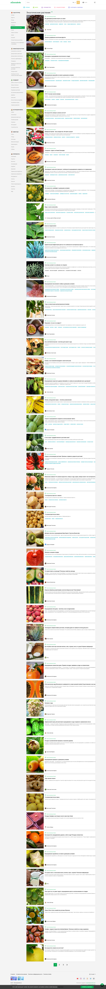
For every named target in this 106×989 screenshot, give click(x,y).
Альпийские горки (15, 102)
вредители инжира (68, 118)
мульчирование (84, 118)
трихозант (47, 174)
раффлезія (61, 24)
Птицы (12, 136)
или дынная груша (65, 404)
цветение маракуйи (83, 80)
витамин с (47, 154)
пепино (59, 404)
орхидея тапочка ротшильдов (87, 461)
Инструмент (13, 124)
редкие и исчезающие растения (51, 461)
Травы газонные (14, 85)
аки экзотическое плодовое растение (52, 347)
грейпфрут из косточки (64, 193)
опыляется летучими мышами (51, 251)
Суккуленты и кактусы (16, 51)
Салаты (13, 178)
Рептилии (13, 139)
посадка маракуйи (75, 80)
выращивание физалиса (58, 556)
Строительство (14, 127)
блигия (79, 347)
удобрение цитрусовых (82, 309)
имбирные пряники (49, 137)
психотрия (47, 24)
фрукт (51, 154)
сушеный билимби (81, 386)
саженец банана (67, 230)
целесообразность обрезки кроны (79, 482)
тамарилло (56, 154)
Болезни (13, 37)
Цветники (13, 97)
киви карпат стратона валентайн (51, 537)
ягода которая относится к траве (88, 230)
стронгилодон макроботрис (65, 250)
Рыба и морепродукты (16, 183)
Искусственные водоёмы (16, 100)
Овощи (12, 15)
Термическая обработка (16, 171)
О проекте (13, 974)
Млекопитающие (15, 141)
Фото (35, 7)
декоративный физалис (68, 556)
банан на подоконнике (49, 230)
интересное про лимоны (53, 499)
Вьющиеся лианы (15, 87)
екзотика (79, 270)
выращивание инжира (49, 118)
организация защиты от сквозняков (52, 290)
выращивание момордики (63, 60)
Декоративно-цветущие (16, 53)
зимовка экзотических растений (65, 482)
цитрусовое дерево (73, 193)
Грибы (12, 112)
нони (46, 441)
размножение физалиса (79, 556)
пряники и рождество (70, 137)
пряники (77, 137)
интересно (60, 327)
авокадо (65, 41)
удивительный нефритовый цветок (52, 250)
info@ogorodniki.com (91, 984)
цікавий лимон (48, 518)
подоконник (85, 193)
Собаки (12, 149)
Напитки (13, 188)
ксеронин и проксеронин (81, 441)
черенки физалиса (88, 556)
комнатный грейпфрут (54, 193)
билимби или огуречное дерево (51, 386)
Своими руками (14, 119)
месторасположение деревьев (93, 482)
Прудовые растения (15, 90)
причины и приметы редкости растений (53, 463)
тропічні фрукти (56, 41)
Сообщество (46, 7)
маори (67, 154)
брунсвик (62, 99)
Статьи (26, 7)
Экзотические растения (16, 27)
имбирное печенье (57, 137)
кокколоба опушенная (89, 212)
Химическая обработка (16, 173)
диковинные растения (63, 174)
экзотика (52, 327)
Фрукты (13, 17)
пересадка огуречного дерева (92, 386)
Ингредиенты (14, 176)
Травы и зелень (14, 32)
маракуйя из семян (66, 80)
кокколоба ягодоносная (60, 212)
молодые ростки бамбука (60, 366)
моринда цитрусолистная (71, 441)
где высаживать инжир (59, 118)
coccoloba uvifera (70, 212)
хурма (46, 482)
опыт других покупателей (84, 537)
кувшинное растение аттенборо (74, 461)
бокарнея (47, 270)
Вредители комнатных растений (16, 64)
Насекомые (13, 114)
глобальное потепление (53, 482)
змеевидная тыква (53, 174)
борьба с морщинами (82, 327)
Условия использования (21, 974)
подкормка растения (59, 230)
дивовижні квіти (61, 270)
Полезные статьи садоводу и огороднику (17, 43)
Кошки (12, 146)
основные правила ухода (71, 309)
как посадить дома (64, 347)
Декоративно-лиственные (17, 56)
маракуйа (47, 327)
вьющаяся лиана (54, 60)
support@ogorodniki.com (90, 982)
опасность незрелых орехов (86, 347)
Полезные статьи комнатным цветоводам (16, 74)
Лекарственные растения (16, 40)
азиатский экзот (71, 174)
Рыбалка (13, 122)
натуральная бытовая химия (71, 386)
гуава (61, 41)
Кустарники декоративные (17, 92)
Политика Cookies (47, 974)
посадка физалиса (48, 556)
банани (69, 41)
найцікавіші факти (59, 518)
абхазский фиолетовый (69, 99)
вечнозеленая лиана (86, 250)
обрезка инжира (76, 118)
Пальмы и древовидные (16, 58)
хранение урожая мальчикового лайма (82, 289)
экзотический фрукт (61, 441)
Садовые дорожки (15, 105)
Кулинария (13, 156)
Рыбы (12, 134)
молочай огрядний (53, 270)
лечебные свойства (52, 441)
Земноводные (14, 144)
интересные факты (63, 499)
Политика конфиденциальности (35, 974)
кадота (76, 99)
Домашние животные (16, 117)
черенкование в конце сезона (51, 404)
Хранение (13, 168)
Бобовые (13, 25)
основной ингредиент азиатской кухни (73, 366)
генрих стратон (75, 537)
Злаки (12, 30)
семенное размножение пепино (76, 404)
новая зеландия (62, 154)
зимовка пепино (86, 404)
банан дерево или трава (76, 230)
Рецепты (13, 158)
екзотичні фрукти (48, 41)
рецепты (63, 137)
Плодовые (13, 61)
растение (50, 424)
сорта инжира (47, 99)
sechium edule (73, 424)
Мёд (12, 191)
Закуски (13, 181)
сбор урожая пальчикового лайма (67, 289)
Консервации (14, 163)
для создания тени (72, 347)
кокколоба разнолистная (79, 212)
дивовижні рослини (54, 24)
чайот (46, 424)
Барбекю (13, 166)
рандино (57, 99)
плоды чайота (66, 424)
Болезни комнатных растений (15, 68)
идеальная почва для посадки (66, 290)
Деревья (13, 95)
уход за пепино (93, 404)
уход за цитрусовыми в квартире (59, 309)
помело (80, 193)
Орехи (12, 35)
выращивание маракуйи (50, 80)
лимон (46, 499)
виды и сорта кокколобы (50, 212)
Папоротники (14, 71)
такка (65, 24)
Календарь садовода (75, 7)
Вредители (13, 22)
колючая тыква (80, 424)
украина (53, 99)
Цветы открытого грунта (16, 82)
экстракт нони (90, 441)
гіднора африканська (71, 24)
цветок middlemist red (62, 461)
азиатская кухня (61, 386)
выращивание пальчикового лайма (52, 289)
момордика (47, 60)
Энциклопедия (59, 7)
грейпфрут (47, 193)
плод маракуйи (91, 80)
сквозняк (89, 309)
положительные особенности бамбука (52, 367)
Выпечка (13, 161)
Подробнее (60, 987)
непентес (78, 24)
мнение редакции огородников (65, 537)
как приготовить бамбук (87, 366)
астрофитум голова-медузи (71, 270)
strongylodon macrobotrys (76, 250)
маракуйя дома (59, 80)
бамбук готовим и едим (49, 366)
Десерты (13, 186)
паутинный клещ (48, 309)
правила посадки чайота (58, 424)
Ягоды (12, 20)
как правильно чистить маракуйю (70, 327)
